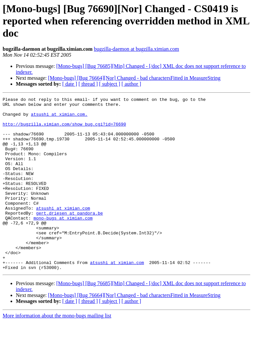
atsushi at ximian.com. (59, 118)
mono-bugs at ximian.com (63, 243)
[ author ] (131, 84)
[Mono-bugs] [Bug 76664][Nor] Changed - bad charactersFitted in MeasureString (134, 78)
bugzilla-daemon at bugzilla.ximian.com (136, 49)
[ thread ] (88, 84)
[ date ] (69, 84)
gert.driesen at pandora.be (69, 237)
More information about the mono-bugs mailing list (57, 350)
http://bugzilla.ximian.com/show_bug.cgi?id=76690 (64, 130)
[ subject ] (109, 84)
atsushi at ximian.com (63, 231)
